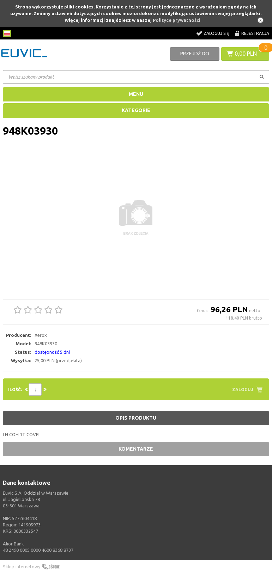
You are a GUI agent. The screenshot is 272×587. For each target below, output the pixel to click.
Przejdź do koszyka (194, 56)
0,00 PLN (246, 53)
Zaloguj (242, 389)
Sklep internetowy (21, 566)
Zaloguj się (216, 33)
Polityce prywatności (176, 20)
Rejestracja (255, 33)
